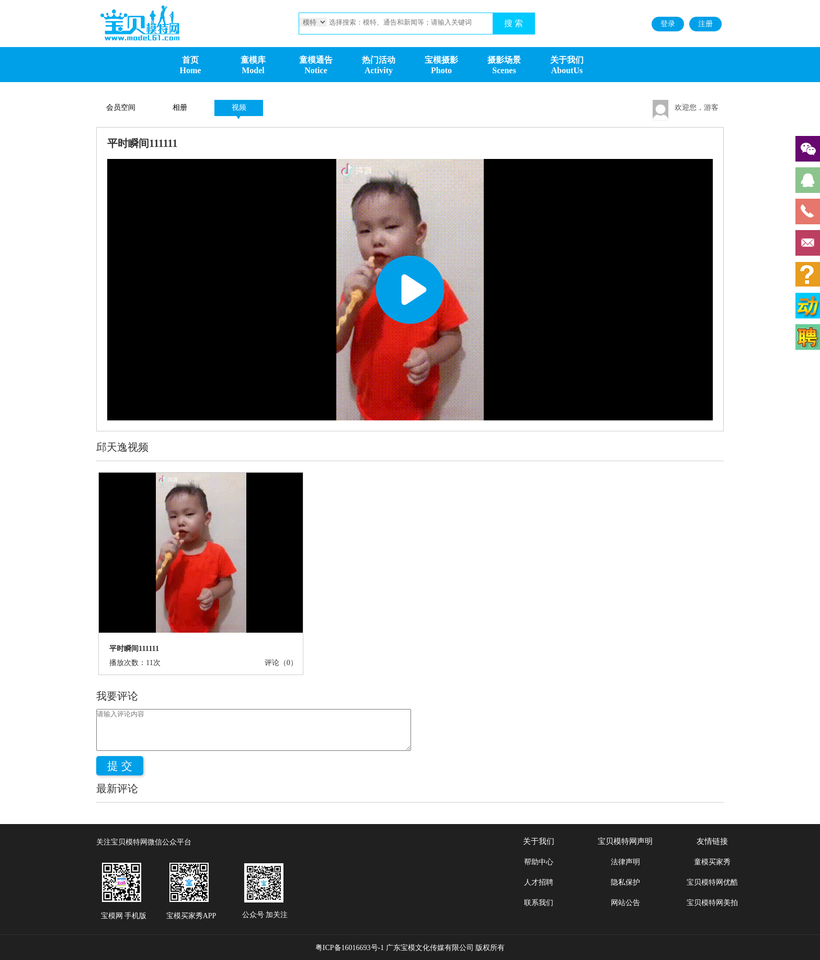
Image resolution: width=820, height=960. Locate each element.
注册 (705, 24)
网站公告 (625, 903)
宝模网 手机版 (124, 916)
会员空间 (120, 107)
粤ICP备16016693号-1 (349, 948)
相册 (180, 107)
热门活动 (378, 59)
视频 (239, 107)
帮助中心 (538, 862)
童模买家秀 (712, 862)
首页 (190, 59)
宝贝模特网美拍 (712, 903)
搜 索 (513, 23)
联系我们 (538, 903)
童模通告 (316, 59)
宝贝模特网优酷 (712, 882)
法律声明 (625, 862)
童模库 (253, 59)
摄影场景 (504, 59)
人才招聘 (538, 882)
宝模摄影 (441, 59)
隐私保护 (625, 882)
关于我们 (567, 59)
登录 (667, 24)
